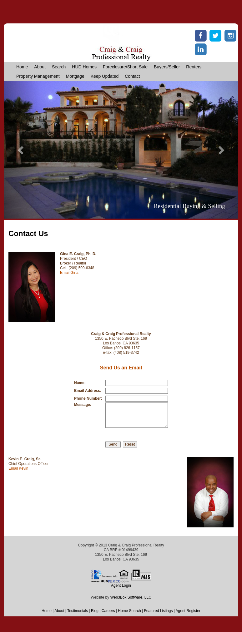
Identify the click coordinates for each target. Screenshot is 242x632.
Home (22, 66)
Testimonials (77, 611)
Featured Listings (158, 611)
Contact (132, 76)
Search (59, 66)
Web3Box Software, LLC (130, 597)
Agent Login (121, 585)
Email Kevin (18, 468)
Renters (193, 66)
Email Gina (69, 272)
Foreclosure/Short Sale (125, 66)
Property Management (38, 76)
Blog (94, 611)
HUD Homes (84, 66)
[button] (21, 150)
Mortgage (75, 76)
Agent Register (188, 611)
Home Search (129, 611)
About (40, 66)
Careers (108, 611)
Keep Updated (105, 76)
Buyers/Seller (167, 66)
